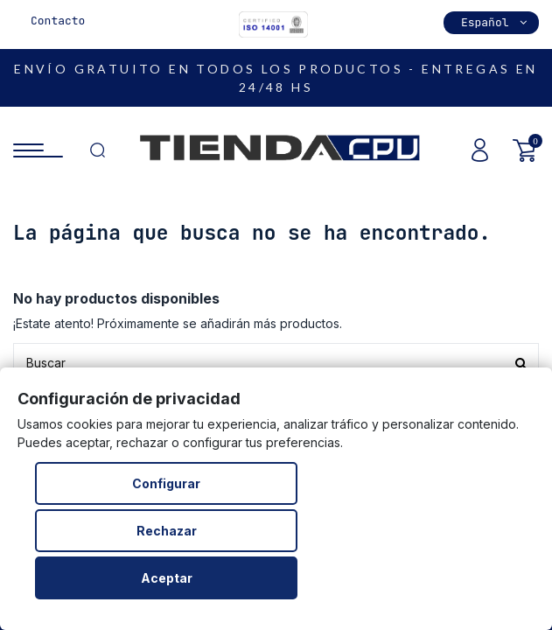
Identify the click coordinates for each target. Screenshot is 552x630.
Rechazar (166, 530)
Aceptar (166, 577)
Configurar (166, 483)
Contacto (58, 20)
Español (495, 22)
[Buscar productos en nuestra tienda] (276, 362)
